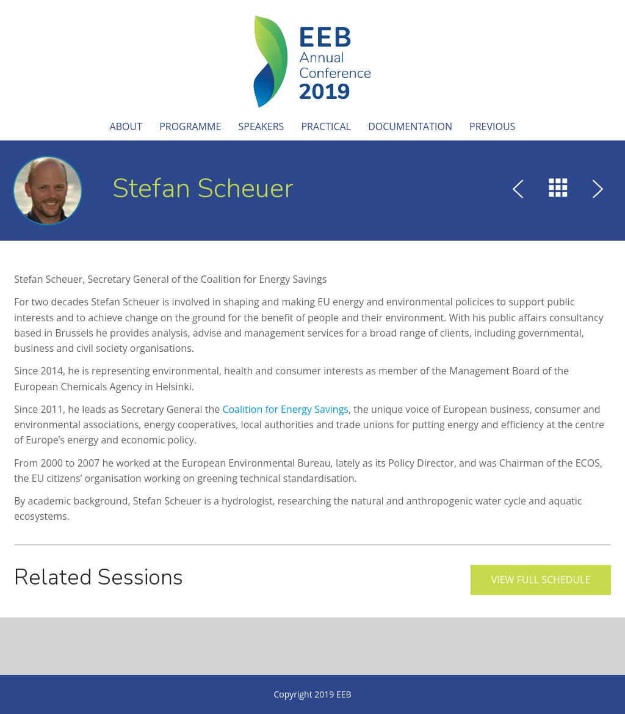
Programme (190, 126)
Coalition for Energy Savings (285, 409)
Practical (326, 126)
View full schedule (541, 579)
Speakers (261, 126)
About (126, 126)
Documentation (410, 126)
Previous (492, 126)
